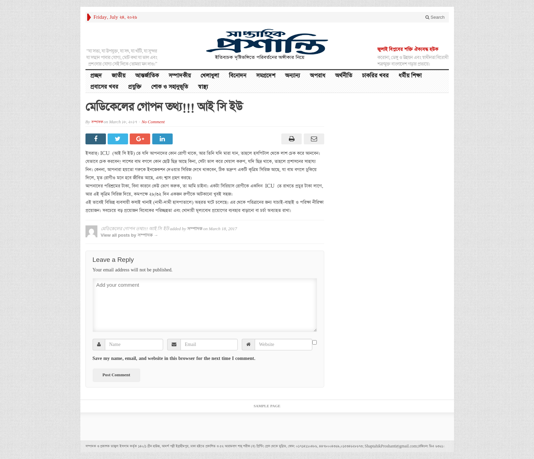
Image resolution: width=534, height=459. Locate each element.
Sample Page (267, 406)
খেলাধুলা (210, 76)
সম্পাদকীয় (180, 76)
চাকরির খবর (375, 76)
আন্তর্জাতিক (147, 76)
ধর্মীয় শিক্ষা (410, 76)
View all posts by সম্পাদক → (129, 235)
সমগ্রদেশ (265, 76)
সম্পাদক (97, 122)
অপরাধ (317, 76)
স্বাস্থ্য (203, 87)
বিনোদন (237, 76)
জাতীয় (118, 76)
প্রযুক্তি (134, 87)
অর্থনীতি (343, 76)
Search (435, 17)
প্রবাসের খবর (104, 87)
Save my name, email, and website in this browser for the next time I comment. (174, 358)
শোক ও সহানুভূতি (169, 87)
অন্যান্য (292, 76)
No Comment (153, 122)
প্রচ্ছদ (96, 76)
